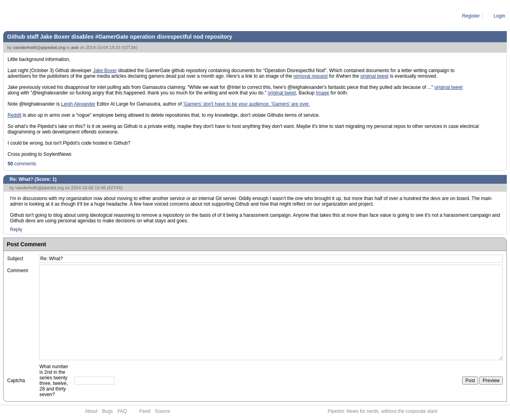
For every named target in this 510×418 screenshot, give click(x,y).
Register (471, 16)
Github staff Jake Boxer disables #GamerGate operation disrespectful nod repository (119, 36)
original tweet (374, 76)
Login (499, 16)
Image (322, 93)
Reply (16, 229)
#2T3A (129, 47)
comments (22, 164)
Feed (144, 411)
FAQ (122, 411)
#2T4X (114, 187)
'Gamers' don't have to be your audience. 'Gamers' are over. (246, 104)
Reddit (15, 115)
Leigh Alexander (78, 104)
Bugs (107, 411)
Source (162, 411)
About (91, 411)
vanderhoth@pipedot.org (39, 47)
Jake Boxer (105, 70)
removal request (310, 76)
